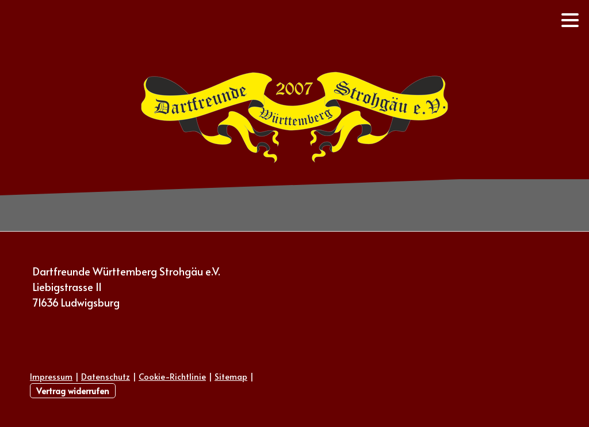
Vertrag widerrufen (72, 390)
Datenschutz (105, 376)
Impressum (51, 376)
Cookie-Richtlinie (172, 376)
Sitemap (231, 376)
